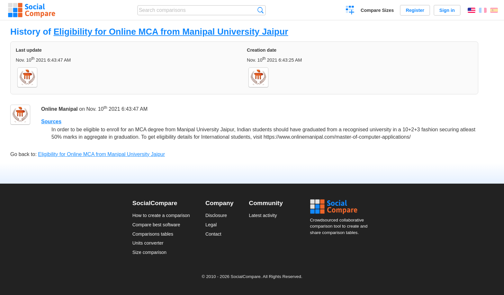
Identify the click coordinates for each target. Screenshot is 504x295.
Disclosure (216, 215)
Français (483, 10)
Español (494, 10)
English (471, 10)
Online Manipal (59, 109)
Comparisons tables (152, 234)
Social (341, 206)
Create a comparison (350, 10)
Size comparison (149, 252)
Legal (211, 224)
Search (260, 10)
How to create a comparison (161, 215)
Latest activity (263, 215)
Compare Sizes (377, 10)
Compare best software (156, 224)
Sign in (447, 10)
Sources (51, 121)
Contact (213, 234)
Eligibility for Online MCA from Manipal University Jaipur (170, 32)
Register (415, 10)
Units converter (148, 243)
